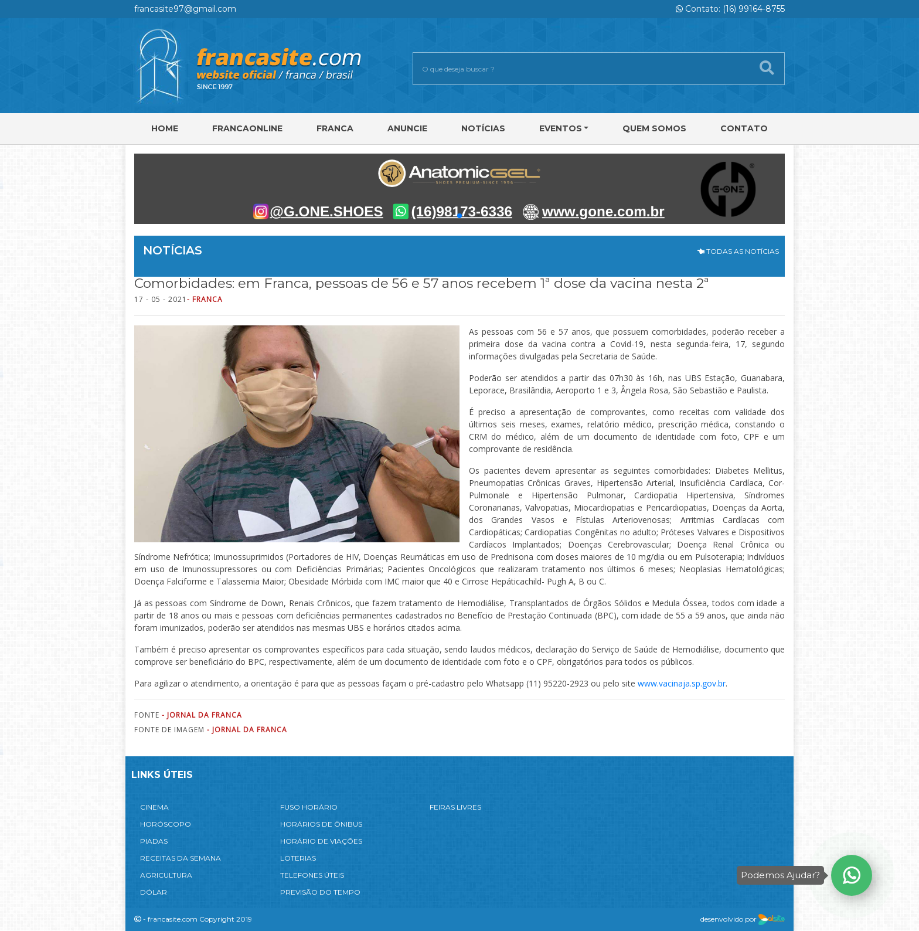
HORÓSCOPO (165, 824)
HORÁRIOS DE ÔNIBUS (321, 824)
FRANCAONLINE (247, 128)
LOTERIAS (298, 858)
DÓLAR (153, 892)
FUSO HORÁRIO (309, 807)
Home (164, 128)
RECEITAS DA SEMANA (180, 858)
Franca (334, 128)
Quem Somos (654, 128)
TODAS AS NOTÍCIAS (738, 251)
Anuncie (407, 128)
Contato (744, 128)
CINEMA (154, 807)
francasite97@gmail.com (185, 9)
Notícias (483, 128)
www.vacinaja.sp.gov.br (680, 683)
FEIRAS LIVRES (455, 807)
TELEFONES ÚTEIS (312, 875)
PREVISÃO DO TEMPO (320, 892)
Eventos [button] (560, 128)
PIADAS (154, 841)
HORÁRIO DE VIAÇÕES (321, 841)
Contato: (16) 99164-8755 (730, 9)
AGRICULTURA (166, 875)
